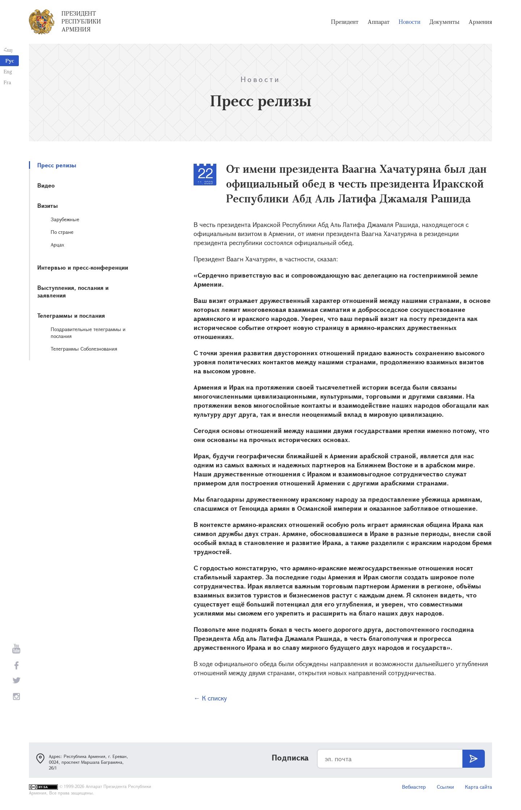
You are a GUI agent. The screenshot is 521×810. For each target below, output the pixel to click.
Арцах (57, 244)
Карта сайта (478, 786)
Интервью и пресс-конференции (82, 267)
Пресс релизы (56, 165)
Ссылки (445, 786)
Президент (345, 22)
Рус (9, 60)
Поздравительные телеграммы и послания (88, 332)
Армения (480, 22)
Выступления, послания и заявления (73, 291)
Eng (8, 71)
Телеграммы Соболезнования (84, 348)
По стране (62, 231)
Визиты (47, 205)
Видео (46, 185)
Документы (444, 22)
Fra (7, 82)
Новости (409, 22)
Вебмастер (414, 786)
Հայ (8, 49)
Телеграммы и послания (71, 315)
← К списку (210, 698)
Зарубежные (65, 219)
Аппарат (379, 22)
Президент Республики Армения (81, 21)
